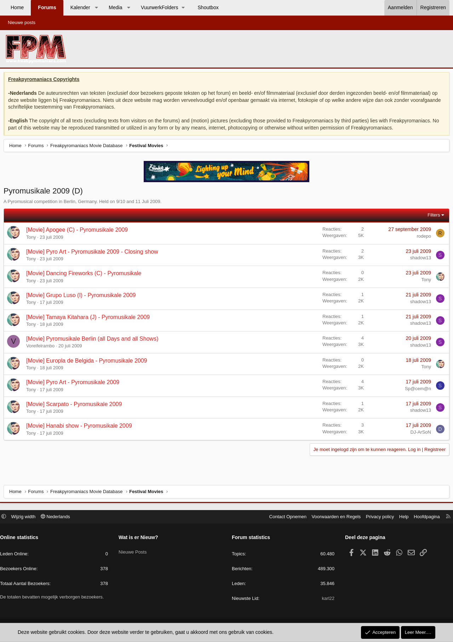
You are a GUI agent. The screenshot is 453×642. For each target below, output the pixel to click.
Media (115, 7)
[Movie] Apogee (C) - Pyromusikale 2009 (79, 232)
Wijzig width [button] (27, 517)
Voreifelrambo (42, 347)
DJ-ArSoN (418, 433)
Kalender (80, 7)
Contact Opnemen (284, 517)
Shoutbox (208, 7)
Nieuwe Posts (134, 550)
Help (400, 517)
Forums (47, 7)
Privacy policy (376, 517)
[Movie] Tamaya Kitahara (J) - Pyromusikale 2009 (89, 319)
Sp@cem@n (416, 390)
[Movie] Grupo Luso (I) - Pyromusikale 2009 (82, 297)
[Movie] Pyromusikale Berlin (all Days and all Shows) (94, 340)
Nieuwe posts (21, 22)
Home (17, 7)
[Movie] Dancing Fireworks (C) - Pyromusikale (85, 275)
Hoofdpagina (423, 517)
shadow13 (418, 259)
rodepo (422, 238)
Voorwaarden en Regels (332, 517)
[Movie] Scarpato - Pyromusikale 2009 (76, 406)
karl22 (326, 599)
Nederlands (59, 517)
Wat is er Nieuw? (140, 538)
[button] (96, 8)
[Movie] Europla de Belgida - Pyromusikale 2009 (88, 362)
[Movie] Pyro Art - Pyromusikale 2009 (74, 384)
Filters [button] (432, 216)
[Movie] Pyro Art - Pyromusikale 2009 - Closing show (94, 253)
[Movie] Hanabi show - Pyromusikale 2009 (81, 427)
